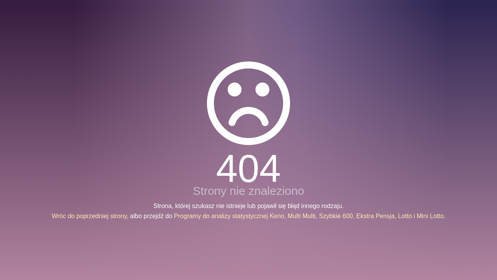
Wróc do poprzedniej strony (89, 216)
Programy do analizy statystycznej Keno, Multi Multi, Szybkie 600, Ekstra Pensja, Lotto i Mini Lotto (309, 216)
